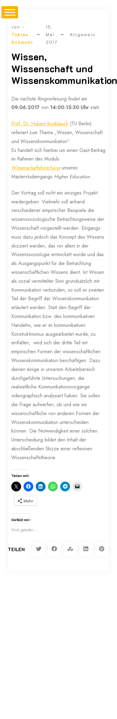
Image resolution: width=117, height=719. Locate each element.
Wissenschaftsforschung (35, 167)
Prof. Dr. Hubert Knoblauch (39, 123)
